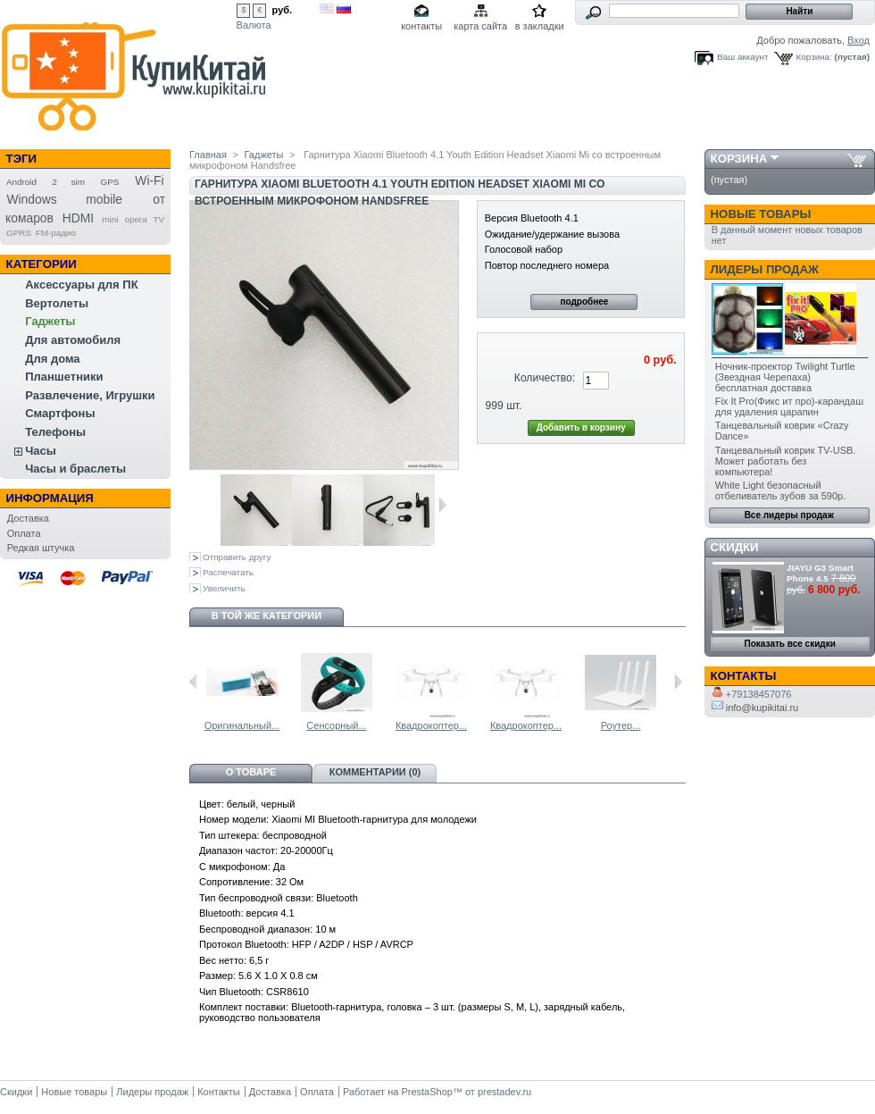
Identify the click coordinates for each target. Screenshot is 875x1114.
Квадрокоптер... (431, 725)
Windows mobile (64, 199)
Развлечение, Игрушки (89, 395)
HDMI (78, 218)
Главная (208, 154)
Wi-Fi (149, 180)
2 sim (69, 182)
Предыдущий (193, 682)
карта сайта (480, 26)
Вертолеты (56, 303)
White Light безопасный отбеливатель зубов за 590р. (780, 490)
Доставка (28, 518)
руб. (282, 9)
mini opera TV (133, 219)
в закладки (539, 26)
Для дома (52, 358)
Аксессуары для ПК (81, 284)
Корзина (739, 158)
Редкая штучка (41, 547)
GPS (110, 182)
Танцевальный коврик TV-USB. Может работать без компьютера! (785, 461)
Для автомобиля (73, 340)
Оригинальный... (242, 725)
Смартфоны (60, 413)
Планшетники (64, 376)
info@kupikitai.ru (755, 707)
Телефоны (55, 432)
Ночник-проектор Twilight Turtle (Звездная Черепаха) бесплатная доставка (785, 377)
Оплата (24, 533)
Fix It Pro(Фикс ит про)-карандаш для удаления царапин (789, 406)
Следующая (442, 505)
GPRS (18, 233)
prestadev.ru (504, 1091)
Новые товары (761, 214)
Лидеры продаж (765, 269)
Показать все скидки (790, 644)
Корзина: (814, 57)
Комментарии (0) (375, 771)
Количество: (544, 378)
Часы (40, 450)
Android (21, 182)
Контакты (218, 1091)
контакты (421, 26)
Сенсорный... (336, 725)
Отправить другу (237, 557)
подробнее (584, 301)
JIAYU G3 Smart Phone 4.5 (820, 573)
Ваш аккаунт (742, 57)
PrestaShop (426, 1091)
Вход (858, 40)
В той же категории (266, 615)
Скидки (735, 547)
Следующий (678, 682)
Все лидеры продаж (789, 515)
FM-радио (56, 233)
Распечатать (228, 572)
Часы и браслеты (75, 468)
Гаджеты (50, 321)
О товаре (251, 771)
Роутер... (621, 725)
